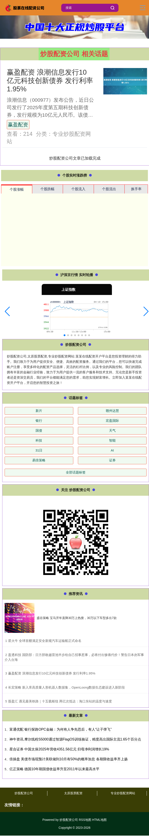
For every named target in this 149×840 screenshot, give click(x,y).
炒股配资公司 (23, 793)
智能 (112, 440)
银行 (39, 420)
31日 (38, 450)
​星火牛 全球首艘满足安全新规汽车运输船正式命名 (44, 641)
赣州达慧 (112, 411)
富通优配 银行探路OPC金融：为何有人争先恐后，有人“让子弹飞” (60, 729)
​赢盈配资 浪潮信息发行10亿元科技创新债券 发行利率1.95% (51, 673)
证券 (112, 460)
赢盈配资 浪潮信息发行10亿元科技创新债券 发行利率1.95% (50, 80)
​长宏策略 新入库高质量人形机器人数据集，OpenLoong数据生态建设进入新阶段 (66, 687)
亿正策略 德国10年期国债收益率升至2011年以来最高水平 (54, 769)
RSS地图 (85, 820)
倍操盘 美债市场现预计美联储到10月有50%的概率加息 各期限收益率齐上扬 (68, 759)
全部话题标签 (76, 472)
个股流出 (109, 189)
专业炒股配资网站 (123, 793)
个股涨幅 (17, 189)
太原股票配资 (73, 793)
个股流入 (78, 189)
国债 (39, 430)
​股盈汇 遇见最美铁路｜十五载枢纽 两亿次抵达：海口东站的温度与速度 (60, 701)
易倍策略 (38, 460)
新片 (39, 411)
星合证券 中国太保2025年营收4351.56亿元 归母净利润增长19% (59, 749)
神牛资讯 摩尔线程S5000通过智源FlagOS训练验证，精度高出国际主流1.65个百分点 (75, 739)
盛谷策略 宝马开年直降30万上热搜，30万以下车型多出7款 (77, 618)
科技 (39, 440)
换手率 (136, 189)
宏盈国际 (112, 420)
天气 (112, 430)
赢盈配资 (18, 124)
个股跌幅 (47, 189)
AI (112, 450)
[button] (7, 311)
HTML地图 (99, 820)
